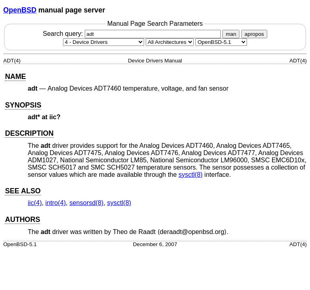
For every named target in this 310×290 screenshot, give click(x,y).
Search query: (133, 33)
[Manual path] (221, 42)
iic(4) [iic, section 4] (35, 202)
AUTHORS (22, 219)
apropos (254, 34)
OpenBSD (19, 10)
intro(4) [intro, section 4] (55, 202)
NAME (15, 76)
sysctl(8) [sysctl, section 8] (190, 174)
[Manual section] (103, 42)
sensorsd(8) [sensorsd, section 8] (86, 202)
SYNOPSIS (23, 105)
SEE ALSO (22, 191)
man (231, 34)
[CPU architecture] (170, 42)
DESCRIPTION (29, 133)
